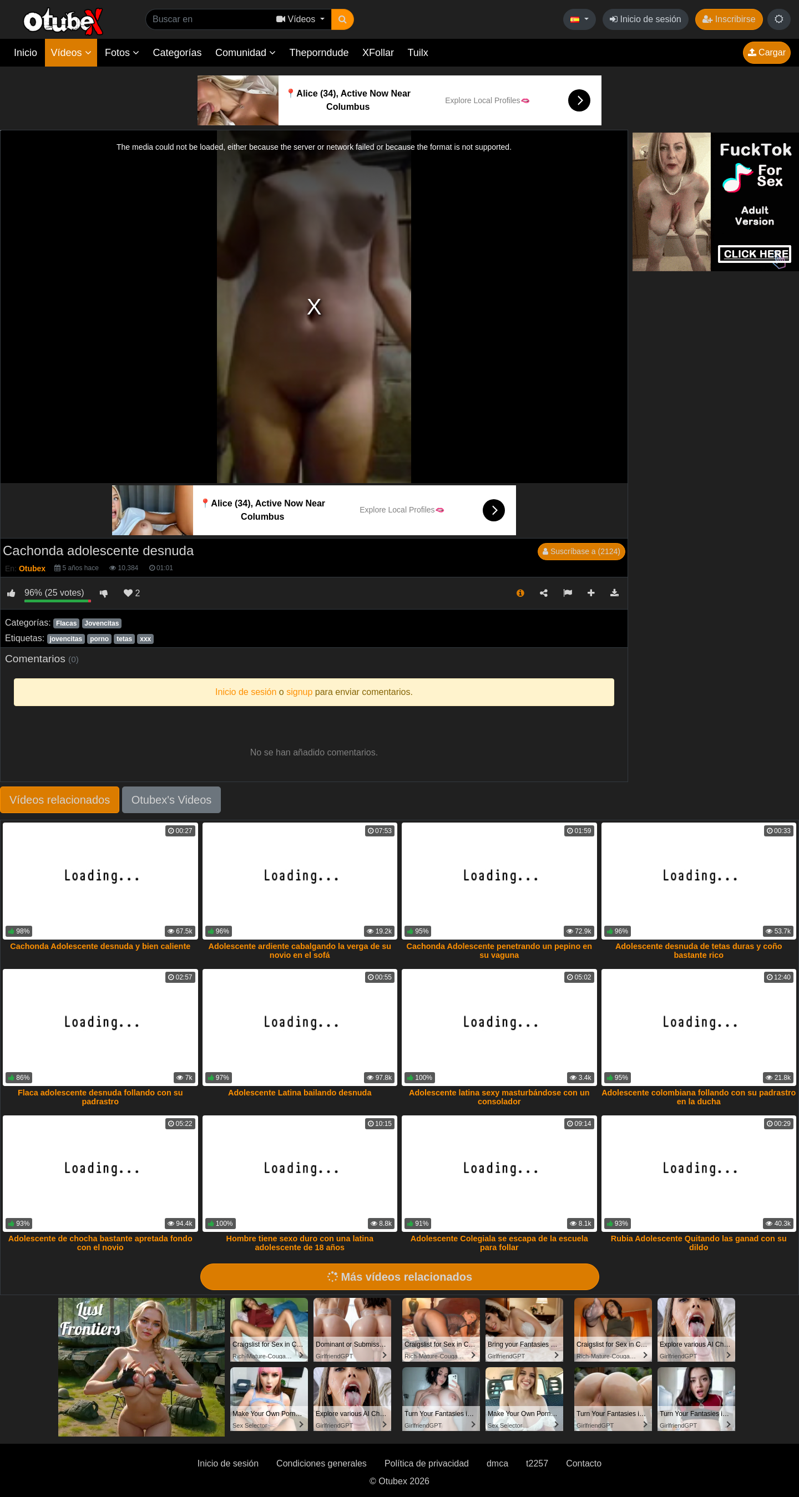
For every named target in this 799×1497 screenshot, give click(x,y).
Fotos (122, 52)
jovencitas (65, 639)
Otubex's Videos (172, 800)
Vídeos (70, 52)
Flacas (66, 623)
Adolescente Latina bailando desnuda (299, 1092)
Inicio (25, 52)
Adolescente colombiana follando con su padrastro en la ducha (698, 1097)
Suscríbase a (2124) (581, 551)
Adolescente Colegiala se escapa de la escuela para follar (499, 1243)
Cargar (767, 52)
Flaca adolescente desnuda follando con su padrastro (100, 1097)
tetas (124, 639)
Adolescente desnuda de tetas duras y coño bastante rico (698, 951)
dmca (497, 1463)
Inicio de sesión (645, 19)
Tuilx (418, 52)
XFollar (378, 52)
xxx (145, 639)
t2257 (537, 1463)
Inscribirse (728, 19)
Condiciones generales (321, 1463)
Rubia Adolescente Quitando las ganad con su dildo (699, 1243)
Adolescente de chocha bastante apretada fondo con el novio (100, 1243)
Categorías (177, 52)
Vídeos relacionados (59, 800)
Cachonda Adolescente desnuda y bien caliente (100, 946)
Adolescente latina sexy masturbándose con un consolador (499, 1097)
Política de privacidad (427, 1463)
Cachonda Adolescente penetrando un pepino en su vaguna (499, 951)
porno (99, 639)
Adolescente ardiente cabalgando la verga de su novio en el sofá (300, 951)
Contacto (583, 1463)
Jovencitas (101, 623)
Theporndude (319, 52)
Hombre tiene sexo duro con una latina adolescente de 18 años (299, 1243)
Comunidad (245, 52)
